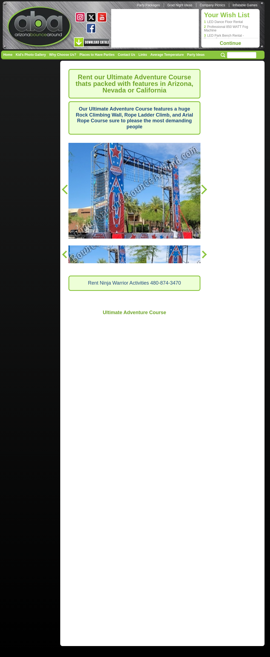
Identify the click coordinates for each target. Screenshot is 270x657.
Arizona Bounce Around (40, 27)
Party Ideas (196, 55)
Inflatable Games (244, 5)
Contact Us (126, 55)
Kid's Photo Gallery (31, 55)
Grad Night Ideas (179, 5)
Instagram (80, 17)
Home (7, 55)
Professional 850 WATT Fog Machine (226, 28)
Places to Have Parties (96, 55)
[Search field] (241, 55)
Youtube (102, 17)
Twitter (91, 17)
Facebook (91, 28)
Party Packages (148, 5)
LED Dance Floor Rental (225, 22)
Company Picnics (212, 5)
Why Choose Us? (62, 55)
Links (143, 55)
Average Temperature (167, 55)
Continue (230, 43)
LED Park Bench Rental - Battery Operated (224, 37)
